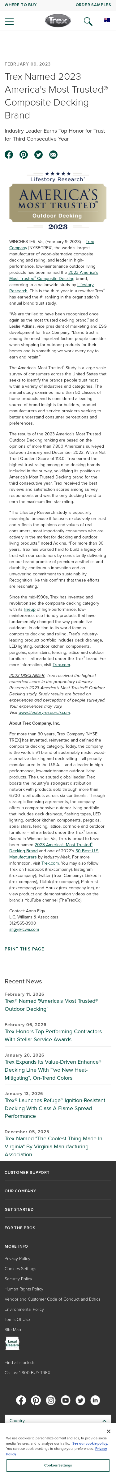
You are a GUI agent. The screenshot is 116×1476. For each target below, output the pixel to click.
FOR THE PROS (20, 1228)
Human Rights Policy (24, 1289)
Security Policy (18, 1279)
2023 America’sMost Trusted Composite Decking (53, 275)
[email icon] (53, 154)
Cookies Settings (20, 1269)
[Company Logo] (58, 20)
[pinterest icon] (23, 154)
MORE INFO (16, 1246)
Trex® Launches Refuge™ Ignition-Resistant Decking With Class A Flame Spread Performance (55, 1108)
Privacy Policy (17, 1258)
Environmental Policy (24, 1309)
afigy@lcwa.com (24, 929)
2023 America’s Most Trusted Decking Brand (50, 848)
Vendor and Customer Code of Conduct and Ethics (52, 1299)
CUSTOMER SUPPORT (27, 1172)
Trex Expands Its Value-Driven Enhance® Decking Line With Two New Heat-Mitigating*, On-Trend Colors (53, 1070)
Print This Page (24, 949)
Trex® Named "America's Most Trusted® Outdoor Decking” (51, 1005)
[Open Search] (88, 21)
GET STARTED (19, 1209)
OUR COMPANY (20, 1191)
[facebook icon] (9, 154)
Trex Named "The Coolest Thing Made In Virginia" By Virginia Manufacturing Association (53, 1146)
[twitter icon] (38, 154)
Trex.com (61, 665)
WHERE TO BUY (21, 5)
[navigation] (58, 15)
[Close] (108, 1431)
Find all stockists (20, 1362)
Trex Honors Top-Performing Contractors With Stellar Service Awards (53, 1035)
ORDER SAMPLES (93, 5)
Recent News (23, 981)
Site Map (13, 1329)
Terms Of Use (17, 1319)
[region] (58, 1449)
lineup (30, 609)
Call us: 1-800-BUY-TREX (27, 1373)
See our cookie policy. (90, 1443)
